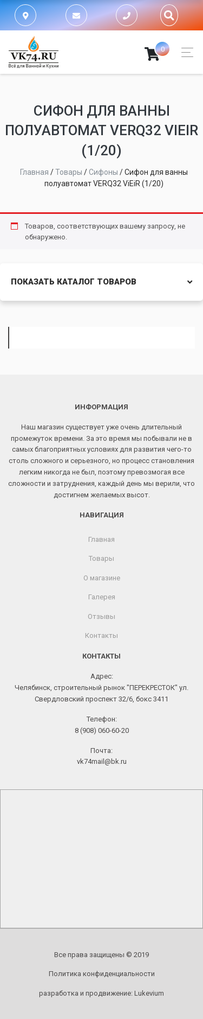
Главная (101, 539)
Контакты (101, 635)
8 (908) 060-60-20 (102, 730)
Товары (101, 558)
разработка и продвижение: (101, 993)
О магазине (101, 578)
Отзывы (101, 616)
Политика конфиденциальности (102, 974)
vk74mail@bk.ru (102, 761)
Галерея (101, 597)
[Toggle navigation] (184, 52)
